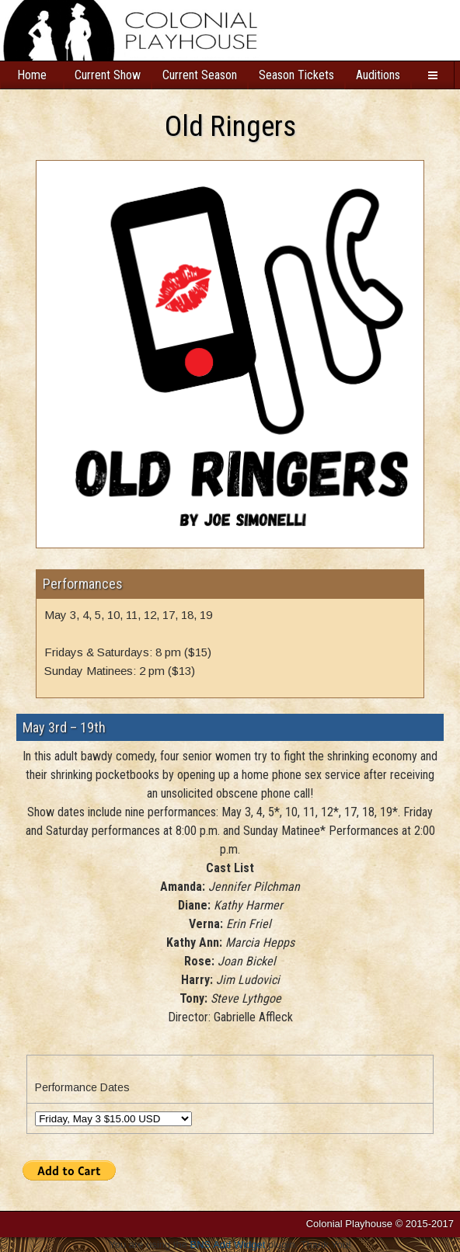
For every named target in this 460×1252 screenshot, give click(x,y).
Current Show (108, 75)
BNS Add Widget (228, 1244)
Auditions (378, 75)
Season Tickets (296, 75)
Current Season (199, 75)
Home (32, 75)
